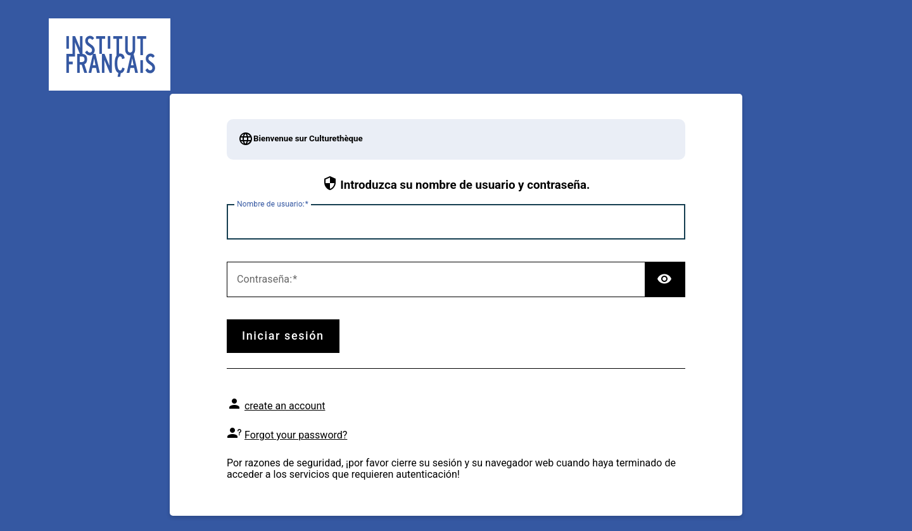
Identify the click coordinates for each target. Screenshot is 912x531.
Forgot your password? (295, 435)
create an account (285, 406)
